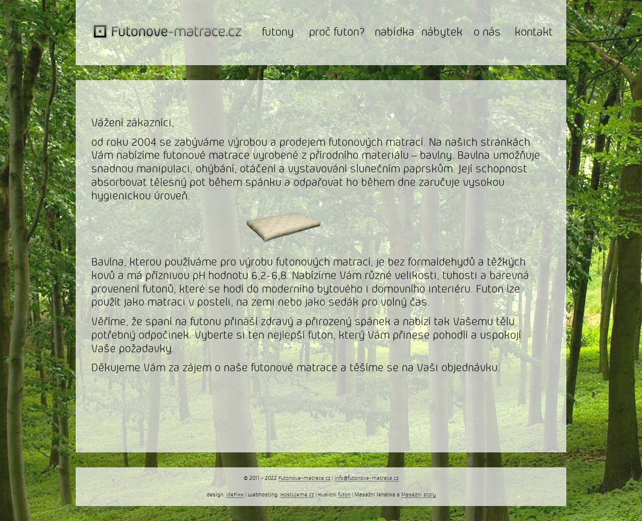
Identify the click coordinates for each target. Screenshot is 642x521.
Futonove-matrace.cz (304, 478)
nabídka (394, 32)
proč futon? (337, 32)
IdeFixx (235, 494)
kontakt (534, 32)
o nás (487, 32)
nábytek (441, 32)
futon (344, 494)
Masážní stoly (418, 494)
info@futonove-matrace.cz (367, 478)
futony (278, 32)
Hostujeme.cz (297, 494)
